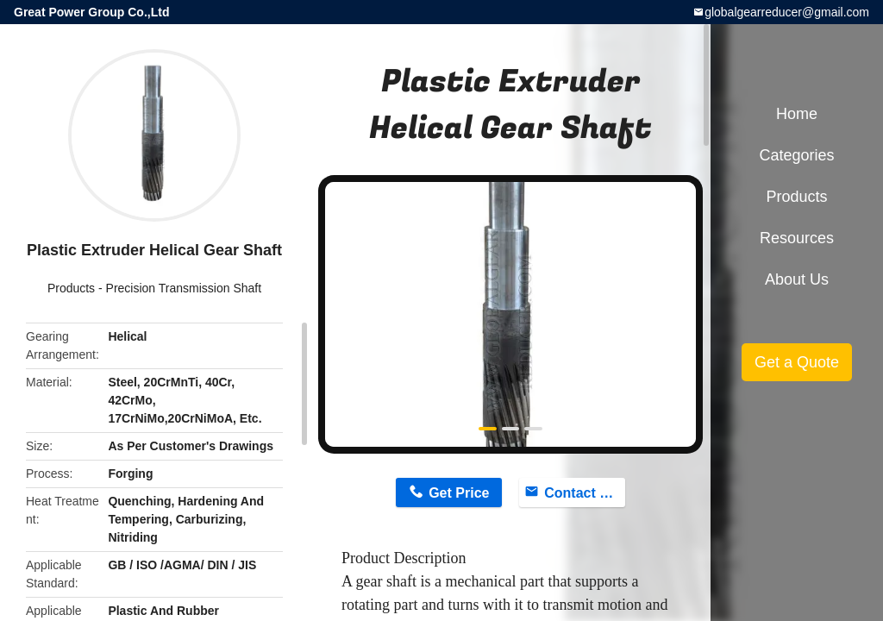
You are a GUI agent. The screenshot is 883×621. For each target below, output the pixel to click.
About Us (797, 279)
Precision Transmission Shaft (184, 288)
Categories (796, 155)
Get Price (459, 493)
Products (71, 288)
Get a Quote (797, 362)
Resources (797, 238)
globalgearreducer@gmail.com (787, 12)
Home (796, 113)
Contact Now (584, 493)
